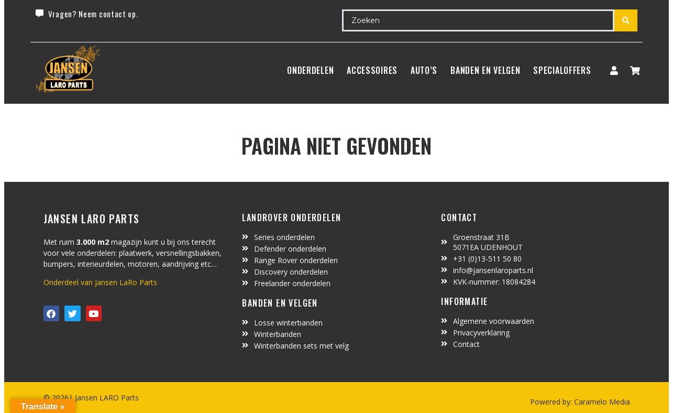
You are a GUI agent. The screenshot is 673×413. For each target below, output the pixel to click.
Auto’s (424, 70)
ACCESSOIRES (372, 70)
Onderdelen (310, 70)
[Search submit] (625, 20)
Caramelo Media (601, 402)
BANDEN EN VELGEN (485, 70)
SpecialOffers (562, 70)
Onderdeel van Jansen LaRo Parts (100, 282)
